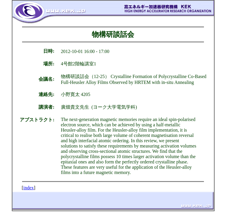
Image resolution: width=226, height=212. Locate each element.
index (28, 187)
